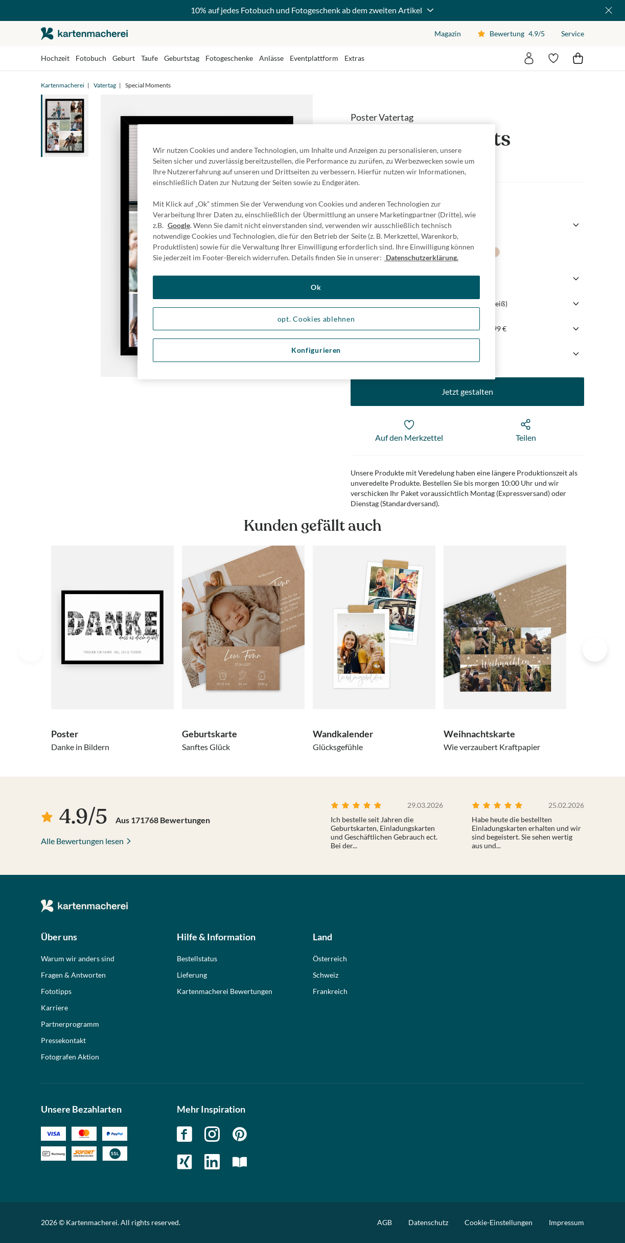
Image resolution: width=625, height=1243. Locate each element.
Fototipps (56, 991)
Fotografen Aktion (70, 1057)
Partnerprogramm (70, 1024)
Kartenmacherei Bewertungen (224, 991)
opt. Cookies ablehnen (316, 318)
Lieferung (192, 975)
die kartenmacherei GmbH (84, 33)
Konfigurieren (316, 350)
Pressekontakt (63, 1040)
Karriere (54, 1008)
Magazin (447, 33)
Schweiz (325, 975)
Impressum (566, 1222)
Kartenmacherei (62, 85)
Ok (316, 287)
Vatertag (105, 85)
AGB (384, 1222)
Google (179, 225)
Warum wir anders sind (77, 959)
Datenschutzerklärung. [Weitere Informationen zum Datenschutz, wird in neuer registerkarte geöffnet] (421, 257)
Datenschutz (428, 1222)
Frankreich (330, 991)
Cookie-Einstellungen (499, 1222)
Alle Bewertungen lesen (82, 841)
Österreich (330, 959)
